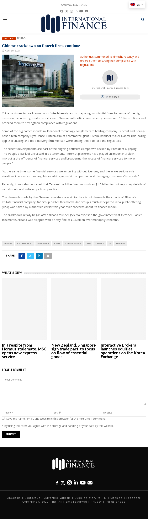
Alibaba (8, 243)
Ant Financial (25, 243)
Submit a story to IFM (91, 498)
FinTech (99, 243)
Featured (9, 38)
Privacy (96, 501)
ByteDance (43, 243)
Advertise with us (57, 498)
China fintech (73, 243)
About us (14, 498)
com (88, 243)
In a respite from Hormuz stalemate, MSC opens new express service (24, 351)
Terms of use (116, 501)
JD (110, 243)
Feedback (133, 498)
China (57, 243)
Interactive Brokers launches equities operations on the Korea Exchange (123, 351)
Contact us (32, 498)
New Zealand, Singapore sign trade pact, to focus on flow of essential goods (73, 351)
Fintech (21, 38)
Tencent (120, 243)
